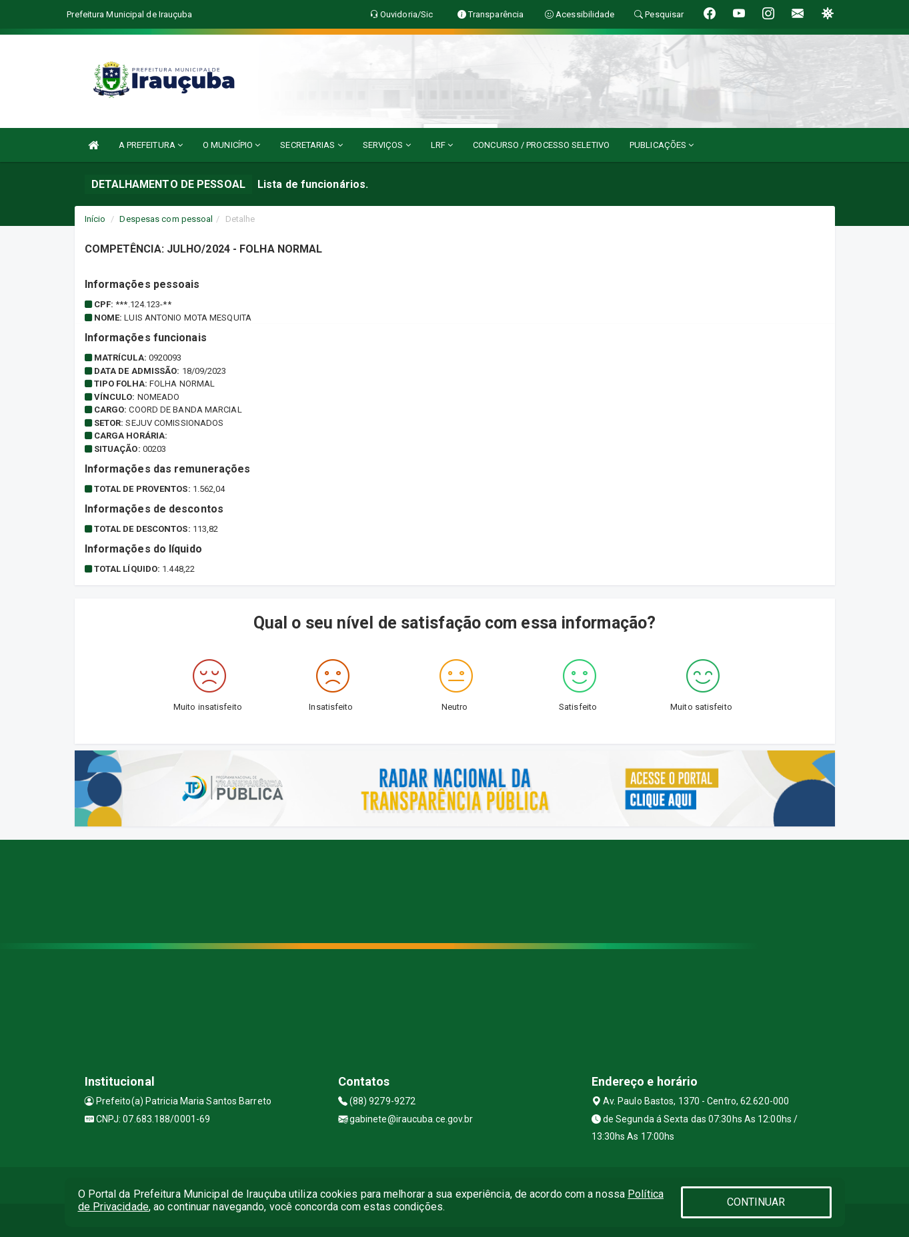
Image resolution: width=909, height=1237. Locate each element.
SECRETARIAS (311, 145)
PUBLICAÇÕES (662, 145)
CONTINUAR (756, 1202)
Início (95, 219)
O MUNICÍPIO (231, 145)
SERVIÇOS (387, 145)
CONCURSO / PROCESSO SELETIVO (541, 145)
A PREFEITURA (151, 145)
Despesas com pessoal (166, 219)
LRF (442, 145)
